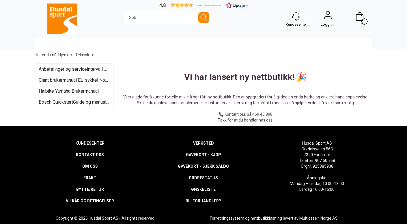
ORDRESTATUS (203, 178)
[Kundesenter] (296, 16)
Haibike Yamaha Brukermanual (69, 91)
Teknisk (82, 55)
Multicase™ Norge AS (318, 218)
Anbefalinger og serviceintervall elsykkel (74, 69)
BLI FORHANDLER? (203, 201)
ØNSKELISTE (203, 189)
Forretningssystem (227, 218)
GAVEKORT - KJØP (203, 154)
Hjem (63, 55)
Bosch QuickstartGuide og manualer (74, 102)
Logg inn (327, 16)
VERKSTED (203, 143)
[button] (203, 5)
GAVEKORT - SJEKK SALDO (203, 166)
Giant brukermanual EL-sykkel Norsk (74, 80)
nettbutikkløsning (266, 218)
